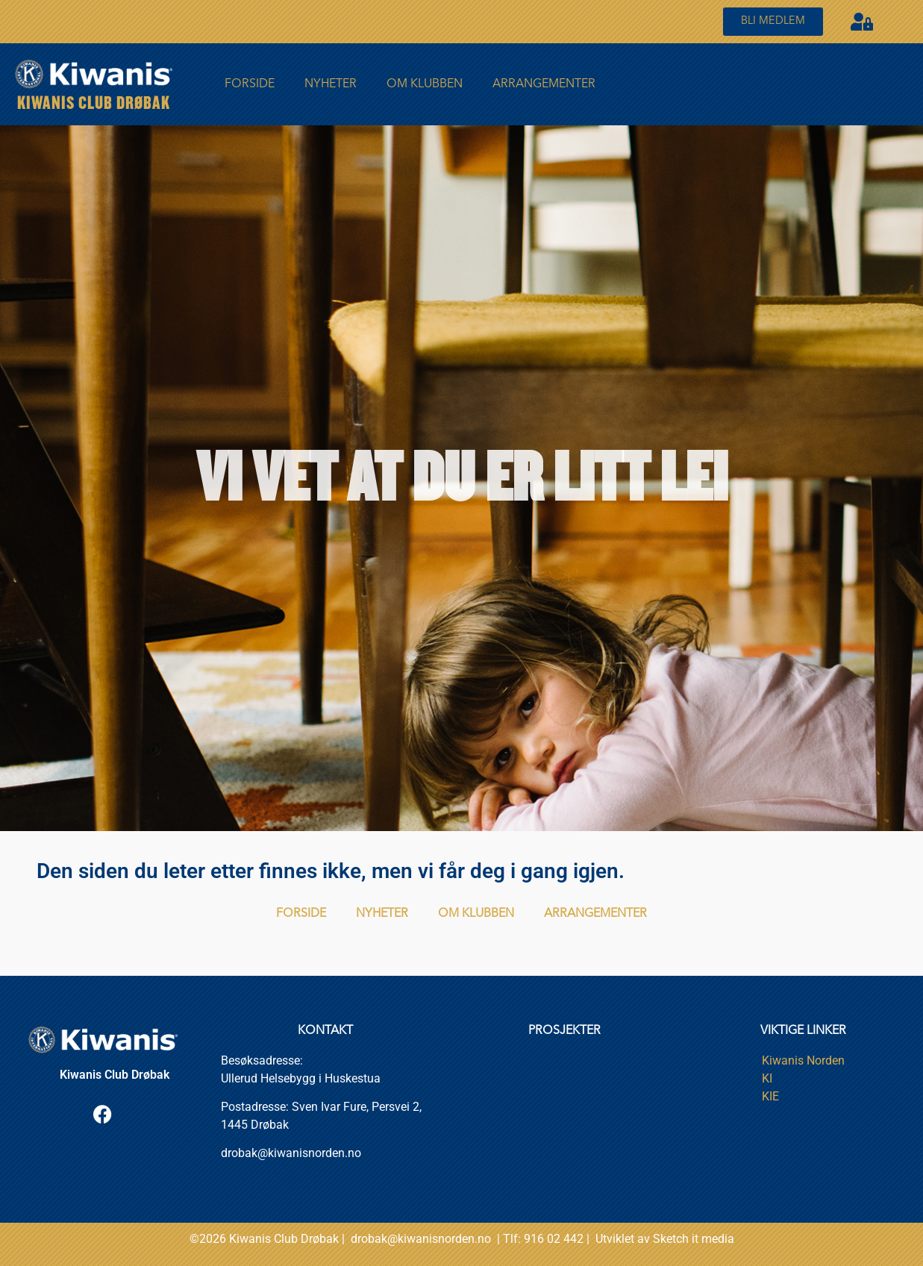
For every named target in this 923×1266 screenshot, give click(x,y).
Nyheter (330, 84)
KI (767, 1078)
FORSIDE (250, 84)
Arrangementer (543, 84)
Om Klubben (425, 84)
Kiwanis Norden (803, 1060)
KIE (770, 1096)
